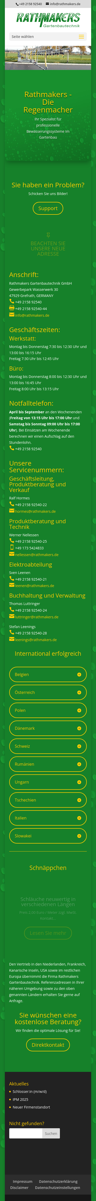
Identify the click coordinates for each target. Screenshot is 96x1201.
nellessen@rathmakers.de (36, 554)
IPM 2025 (20, 1099)
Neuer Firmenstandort (31, 1107)
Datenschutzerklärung (58, 1181)
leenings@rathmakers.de (36, 639)
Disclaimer (19, 1187)
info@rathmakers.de (32, 315)
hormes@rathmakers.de (35, 511)
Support (48, 208)
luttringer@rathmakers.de (36, 616)
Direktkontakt (48, 1044)
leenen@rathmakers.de (34, 585)
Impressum (22, 1181)
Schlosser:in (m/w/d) (30, 1091)
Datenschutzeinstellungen (57, 1187)
